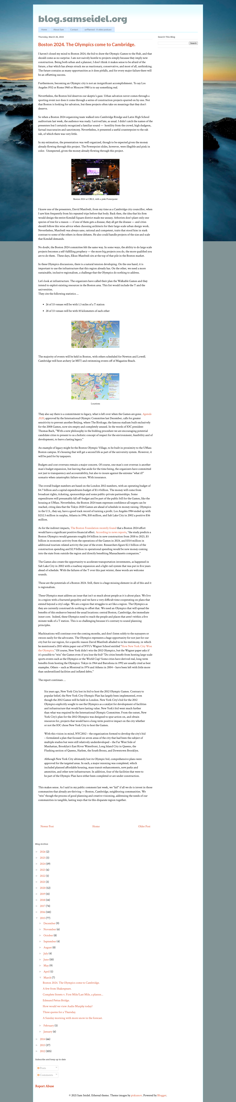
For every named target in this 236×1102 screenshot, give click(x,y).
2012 (43, 1051)
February (48, 1026)
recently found (107, 528)
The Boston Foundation (85, 528)
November (50, 929)
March (47, 978)
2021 (43, 882)
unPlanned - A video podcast (98, 29)
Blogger (161, 1095)
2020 (43, 888)
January (48, 1032)
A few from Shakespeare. (57, 989)
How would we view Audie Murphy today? (68, 1006)
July (46, 953)
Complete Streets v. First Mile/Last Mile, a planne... (73, 994)
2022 (43, 876)
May (46, 966)
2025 (43, 858)
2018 (43, 900)
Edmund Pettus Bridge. (56, 1000)
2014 (43, 1039)
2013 (43, 1045)
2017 (43, 906)
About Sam (58, 29)
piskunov (136, 1095)
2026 (43, 852)
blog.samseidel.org (82, 18)
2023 (43, 870)
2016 (43, 912)
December (49, 923)
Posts (41, 1068)
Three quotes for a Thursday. (59, 1012)
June (46, 959)
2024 (43, 864)
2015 (43, 918)
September (50, 941)
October (48, 935)
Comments (45, 1075)
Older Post (144, 826)
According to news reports (111, 532)
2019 (43, 894)
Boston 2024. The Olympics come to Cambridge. (71, 983)
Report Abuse (44, 1086)
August (47, 947)
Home (44, 29)
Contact (74, 29)
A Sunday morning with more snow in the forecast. (73, 1018)
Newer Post (47, 826)
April (46, 972)
